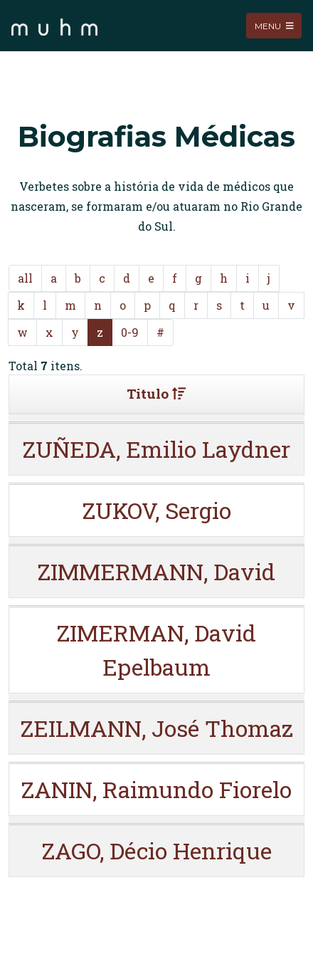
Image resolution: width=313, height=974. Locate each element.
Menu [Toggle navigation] (274, 25)
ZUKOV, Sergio (157, 510)
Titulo (156, 393)
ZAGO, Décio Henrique (157, 850)
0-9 (130, 332)
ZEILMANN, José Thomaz (157, 728)
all (25, 278)
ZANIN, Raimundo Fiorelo (156, 789)
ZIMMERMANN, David (156, 571)
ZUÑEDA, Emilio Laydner (156, 449)
